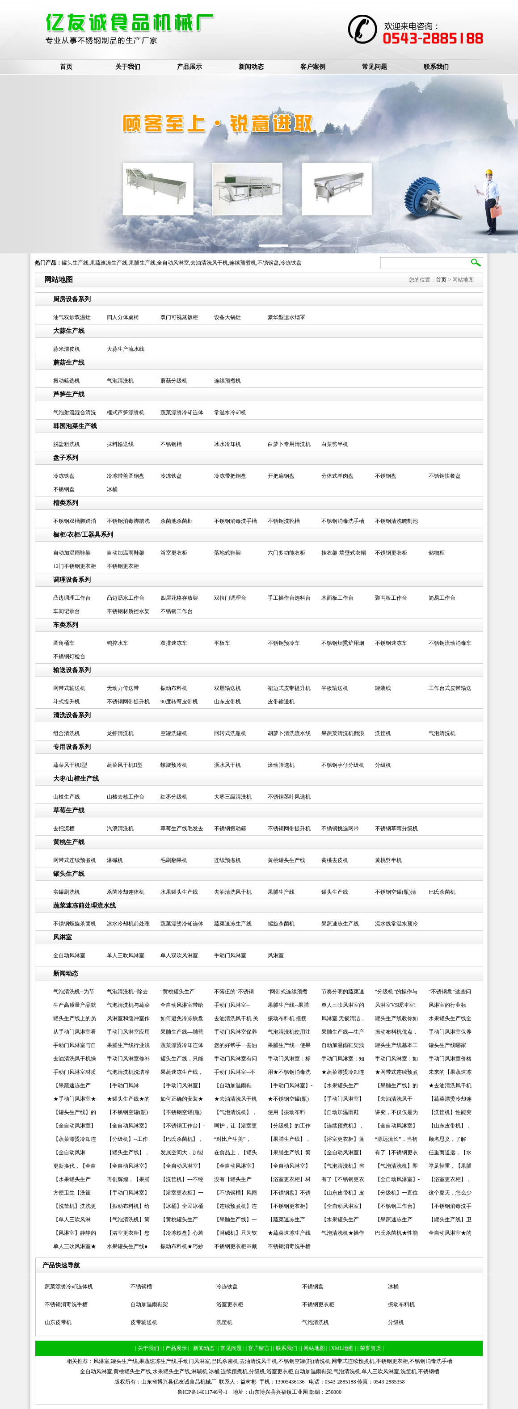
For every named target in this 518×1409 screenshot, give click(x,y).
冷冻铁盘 (291, 263)
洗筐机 (383, 733)
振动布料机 (173, 688)
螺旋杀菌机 (281, 924)
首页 (66, 66)
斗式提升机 (66, 701)
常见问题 (374, 66)
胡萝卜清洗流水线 (289, 733)
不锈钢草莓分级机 (396, 828)
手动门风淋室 (230, 955)
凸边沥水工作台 (125, 598)
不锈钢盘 (268, 263)
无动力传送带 (123, 688)
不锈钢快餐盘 (445, 476)
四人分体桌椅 (123, 317)
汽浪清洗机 (120, 828)
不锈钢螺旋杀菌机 (74, 924)
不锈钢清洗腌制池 (396, 521)
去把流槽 (64, 828)
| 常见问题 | (232, 1348)
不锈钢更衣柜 (391, 553)
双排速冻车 (173, 643)
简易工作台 (442, 598)
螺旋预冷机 (173, 765)
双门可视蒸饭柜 (179, 317)
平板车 (222, 643)
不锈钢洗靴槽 (284, 521)
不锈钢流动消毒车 (450, 643)
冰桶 (112, 489)
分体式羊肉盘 (337, 476)
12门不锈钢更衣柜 (74, 566)
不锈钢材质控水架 (128, 611)
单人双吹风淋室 (179, 955)
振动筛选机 (66, 381)
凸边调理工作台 (72, 598)
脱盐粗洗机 (66, 444)
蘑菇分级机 (173, 381)
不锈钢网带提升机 (128, 701)
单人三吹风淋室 (125, 955)
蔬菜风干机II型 (125, 765)
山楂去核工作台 (125, 797)
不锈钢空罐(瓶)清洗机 (304, 1361)
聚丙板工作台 (391, 598)
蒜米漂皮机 (66, 349)
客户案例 (312, 66)
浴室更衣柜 (173, 553)
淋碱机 (115, 860)
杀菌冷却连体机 (125, 892)
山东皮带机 (227, 701)
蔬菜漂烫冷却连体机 (69, 1286)
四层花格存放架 (179, 598)
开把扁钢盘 (281, 476)
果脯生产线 (142, 263)
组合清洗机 (66, 733)
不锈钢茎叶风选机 (289, 797)
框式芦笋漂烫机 (125, 412)
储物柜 (437, 553)
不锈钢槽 (171, 444)
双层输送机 (227, 688)
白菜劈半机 (334, 444)
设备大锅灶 (227, 317)
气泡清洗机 (120, 381)
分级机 (383, 765)
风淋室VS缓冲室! (395, 1005)
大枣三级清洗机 (233, 797)
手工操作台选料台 (289, 598)
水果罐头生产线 (179, 892)
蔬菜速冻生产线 (233, 924)
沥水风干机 (227, 765)
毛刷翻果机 (173, 860)
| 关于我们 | (149, 1348)
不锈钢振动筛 (230, 828)
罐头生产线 (75, 263)
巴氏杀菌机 (442, 892)
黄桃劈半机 (388, 860)
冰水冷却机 (227, 444)
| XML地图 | (342, 1348)
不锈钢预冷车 (284, 643)
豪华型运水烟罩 (286, 317)
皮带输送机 (281, 701)
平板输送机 (334, 688)
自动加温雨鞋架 (72, 553)
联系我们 (436, 66)
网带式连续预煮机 (74, 860)
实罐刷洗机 (66, 892)
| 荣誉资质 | (371, 1348)
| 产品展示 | (176, 1348)
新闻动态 (251, 66)
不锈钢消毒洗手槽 (235, 521)
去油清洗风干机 (209, 263)
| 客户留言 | (260, 1348)
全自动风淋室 (173, 263)
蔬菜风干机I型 (70, 765)
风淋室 (276, 955)
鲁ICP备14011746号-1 (202, 1392)
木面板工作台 (337, 598)
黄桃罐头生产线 (286, 860)
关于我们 (127, 66)
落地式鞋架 (227, 553)
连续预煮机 (242, 263)
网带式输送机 (69, 688)
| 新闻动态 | (204, 1348)
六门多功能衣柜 (286, 553)
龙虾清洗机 (120, 733)
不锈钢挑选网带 (340, 828)
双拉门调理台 (230, 598)
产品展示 (189, 66)
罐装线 (383, 688)
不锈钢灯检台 (69, 656)
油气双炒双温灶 (72, 317)
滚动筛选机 (281, 765)
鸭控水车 (117, 643)
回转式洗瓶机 (230, 733)
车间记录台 (66, 611)
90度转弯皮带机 (179, 701)
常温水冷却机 (230, 412)
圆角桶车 (64, 643)
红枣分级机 (173, 797)
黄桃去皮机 (334, 860)
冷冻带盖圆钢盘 (125, 476)
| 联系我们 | (287, 1348)
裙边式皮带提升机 (289, 688)
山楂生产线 (66, 797)
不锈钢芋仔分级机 (342, 765)
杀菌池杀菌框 (176, 521)
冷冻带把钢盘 (230, 476)
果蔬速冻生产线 (108, 263)
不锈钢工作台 (176, 611)
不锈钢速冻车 (391, 643)
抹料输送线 (120, 444)
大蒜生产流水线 (125, 349)
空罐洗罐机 (173, 733)
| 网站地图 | (314, 1348)
